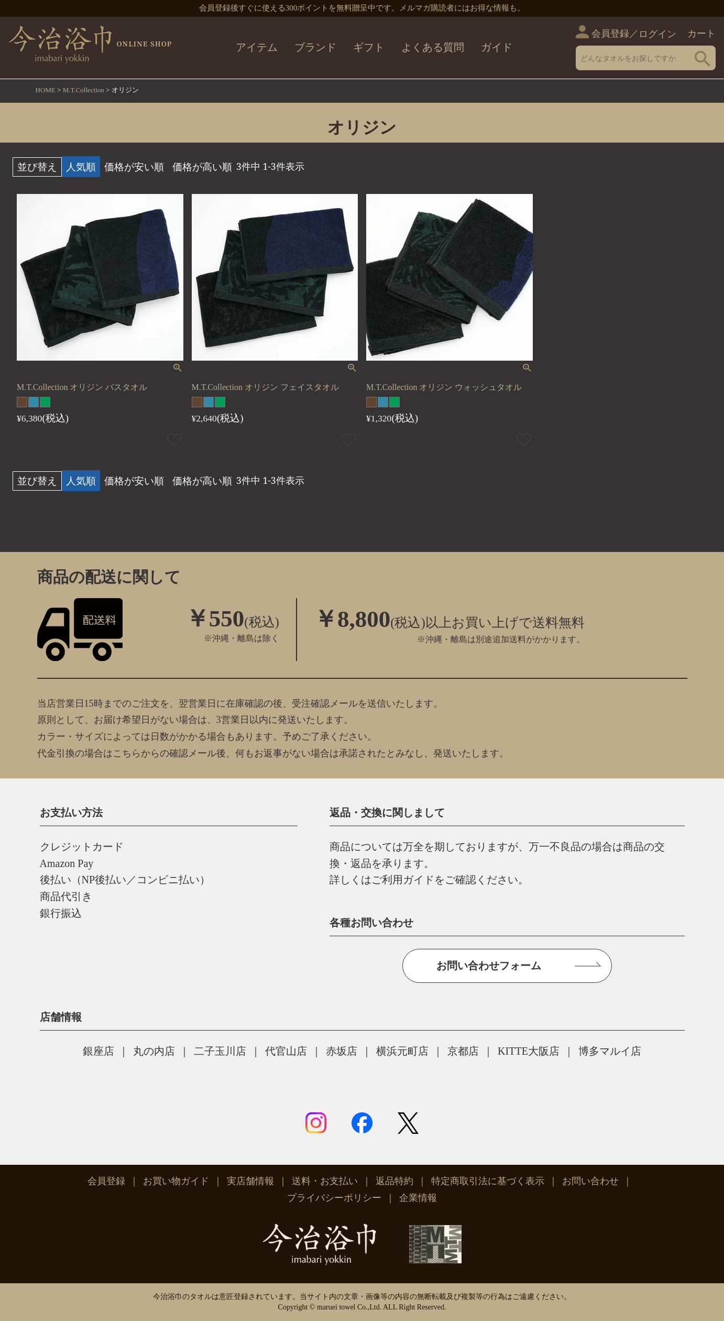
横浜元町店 (402, 1051)
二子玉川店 (220, 1051)
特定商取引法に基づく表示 (487, 1181)
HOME (46, 90)
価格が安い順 (134, 166)
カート (701, 33)
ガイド (496, 47)
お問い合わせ (590, 1181)
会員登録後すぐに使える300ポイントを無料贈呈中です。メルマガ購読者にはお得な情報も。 (362, 8)
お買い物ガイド (176, 1181)
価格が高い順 (202, 166)
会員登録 (610, 33)
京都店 (463, 1051)
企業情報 (418, 1198)
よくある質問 (432, 47)
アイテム (257, 47)
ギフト (369, 47)
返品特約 (394, 1181)
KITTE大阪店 (529, 1051)
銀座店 (98, 1051)
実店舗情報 (250, 1181)
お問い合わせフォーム (488, 965)
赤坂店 (341, 1051)
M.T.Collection (83, 90)
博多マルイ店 (609, 1051)
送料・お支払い (325, 1181)
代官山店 (286, 1051)
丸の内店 (154, 1051)
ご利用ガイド (402, 879)
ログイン (657, 34)
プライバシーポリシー (334, 1198)
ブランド (315, 47)
